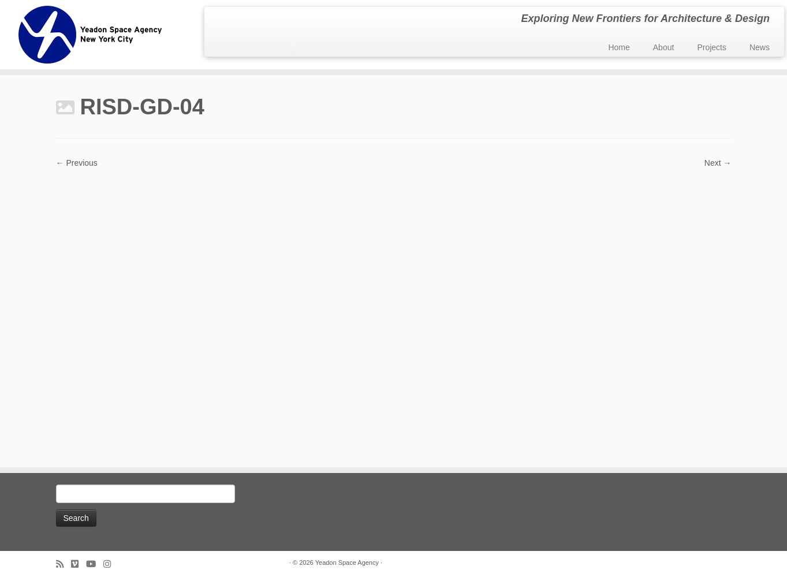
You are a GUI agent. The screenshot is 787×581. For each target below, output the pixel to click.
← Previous (77, 162)
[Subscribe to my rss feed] (63, 564)
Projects (711, 47)
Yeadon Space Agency (347, 562)
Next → (718, 162)
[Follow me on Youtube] (94, 564)
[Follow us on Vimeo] (78, 564)
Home (618, 47)
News (759, 47)
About (663, 47)
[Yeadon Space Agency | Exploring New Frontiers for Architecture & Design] (91, 35)
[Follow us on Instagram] (110, 564)
